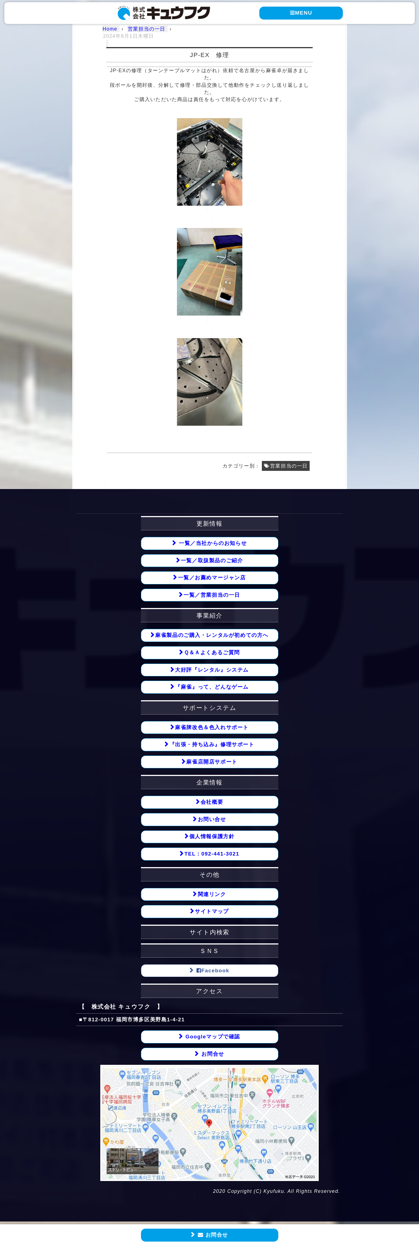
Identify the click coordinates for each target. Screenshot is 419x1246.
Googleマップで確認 (212, 1038)
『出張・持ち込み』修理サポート (212, 745)
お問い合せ (212, 820)
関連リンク (212, 895)
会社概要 (212, 803)
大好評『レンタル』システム (212, 670)
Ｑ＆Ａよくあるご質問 (212, 653)
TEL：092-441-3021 (211, 854)
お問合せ (212, 1235)
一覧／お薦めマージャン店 (212, 578)
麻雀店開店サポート (211, 762)
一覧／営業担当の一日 (212, 595)
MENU (301, 13)
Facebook (211, 971)
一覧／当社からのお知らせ (212, 543)
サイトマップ (212, 912)
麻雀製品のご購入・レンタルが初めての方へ (211, 635)
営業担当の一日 (289, 466)
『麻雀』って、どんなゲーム (212, 687)
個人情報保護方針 (212, 837)
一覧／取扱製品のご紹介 (212, 560)
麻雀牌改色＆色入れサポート (212, 728)
